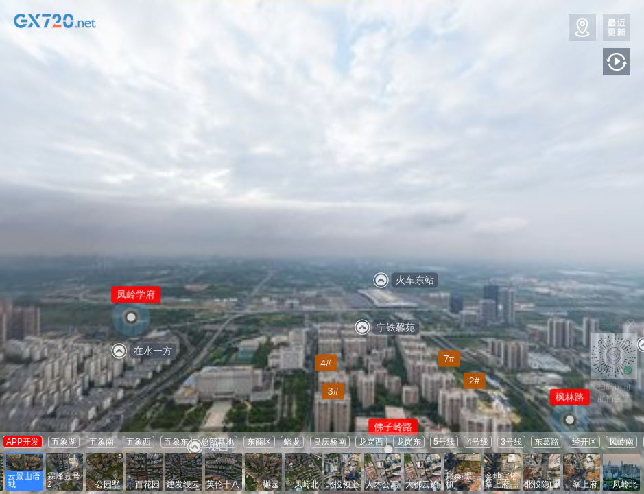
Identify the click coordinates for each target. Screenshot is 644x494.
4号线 (477, 442)
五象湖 (63, 442)
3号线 (511, 442)
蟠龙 (292, 442)
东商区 (259, 442)
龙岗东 (408, 442)
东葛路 (546, 442)
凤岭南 (621, 442)
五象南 (101, 442)
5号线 (444, 442)
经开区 (584, 442)
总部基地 (217, 442)
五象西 (138, 442)
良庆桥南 (329, 442)
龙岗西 (371, 442)
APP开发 (22, 442)
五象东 (176, 442)
